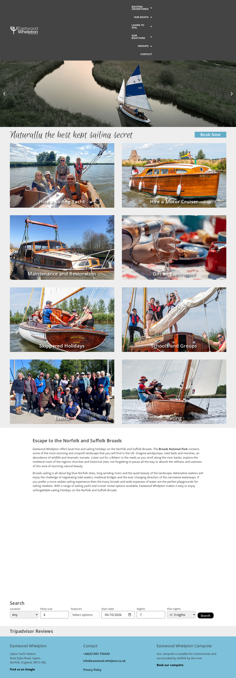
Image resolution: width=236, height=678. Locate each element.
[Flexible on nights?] (181, 568)
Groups (180, 7)
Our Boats (100, 7)
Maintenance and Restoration (62, 226)
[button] (69, 7)
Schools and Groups (174, 299)
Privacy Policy (92, 623)
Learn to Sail (126, 7)
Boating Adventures (69, 7)
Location (15, 562)
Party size (46, 562)
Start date (107, 562)
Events (62, 371)
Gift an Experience (174, 226)
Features (76, 562)
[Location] (24, 568)
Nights (141, 562)
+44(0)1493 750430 (96, 607)
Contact (198, 7)
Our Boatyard (155, 7)
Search (206, 568)
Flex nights (174, 562)
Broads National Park (173, 402)
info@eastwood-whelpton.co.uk (104, 614)
